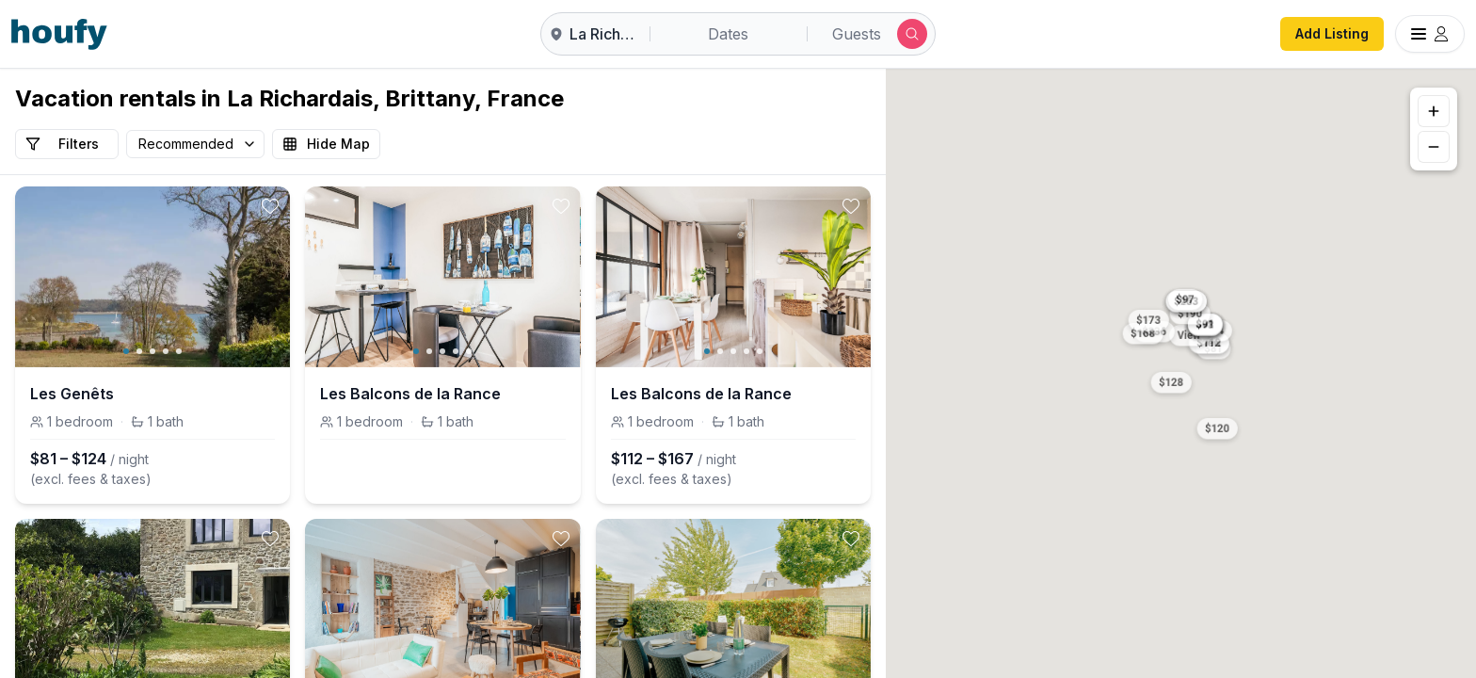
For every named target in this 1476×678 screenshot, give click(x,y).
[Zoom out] (1434, 147)
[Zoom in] (1434, 111)
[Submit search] (912, 34)
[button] (1171, 380)
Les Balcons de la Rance (410, 393)
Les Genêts (72, 393)
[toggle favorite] (270, 206)
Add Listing (1332, 33)
